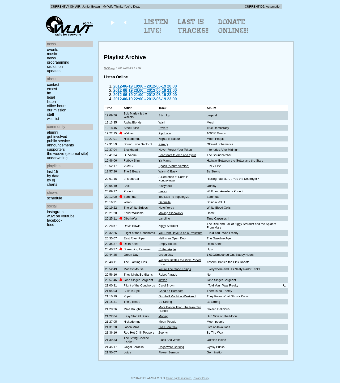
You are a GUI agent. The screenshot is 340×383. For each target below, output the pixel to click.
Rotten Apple (167, 249)
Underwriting (57, 158)
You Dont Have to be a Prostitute (180, 233)
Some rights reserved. (179, 378)
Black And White (169, 340)
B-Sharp (109, 68)
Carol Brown (166, 285)
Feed (50, 225)
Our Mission (56, 110)
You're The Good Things (174, 269)
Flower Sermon (168, 352)
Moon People (167, 321)
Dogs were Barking (171, 347)
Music (52, 54)
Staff (50, 114)
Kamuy (163, 144)
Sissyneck (165, 186)
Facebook (54, 220)
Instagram (55, 212)
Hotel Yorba (166, 207)
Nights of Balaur (169, 139)
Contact (53, 85)
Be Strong (165, 302)
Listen (51, 102)
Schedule (54, 198)
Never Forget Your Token (175, 149)
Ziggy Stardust (168, 226)
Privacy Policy (201, 378)
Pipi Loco (164, 133)
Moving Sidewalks (170, 213)
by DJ (51, 180)
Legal (51, 97)
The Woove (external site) (67, 154)
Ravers (163, 128)
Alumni (52, 132)
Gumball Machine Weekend (177, 296)
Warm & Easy (167, 171)
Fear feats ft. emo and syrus (177, 155)
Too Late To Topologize (173, 196)
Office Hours (56, 106)
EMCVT (52, 89)
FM (49, 93)
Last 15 (52, 172)
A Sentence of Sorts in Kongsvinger (173, 178)
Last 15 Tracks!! (193, 26)
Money (162, 316)
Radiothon (55, 67)
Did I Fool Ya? (167, 327)
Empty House (167, 244)
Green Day (165, 254)
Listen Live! (156, 26)
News (51, 58)
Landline (164, 218)
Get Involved (57, 137)
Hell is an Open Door (172, 238)
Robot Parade (167, 274)
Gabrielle (164, 202)
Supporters (56, 149)
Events (52, 50)
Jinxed (162, 280)
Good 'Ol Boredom (170, 291)
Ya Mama (164, 160)
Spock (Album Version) (173, 166)
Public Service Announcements (60, 143)
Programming (58, 62)
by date (53, 176)
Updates (53, 71)
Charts (52, 184)
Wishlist (53, 119)
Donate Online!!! (233, 26)
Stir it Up (164, 115)
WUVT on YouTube (61, 216)
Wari (161, 122)
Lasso (162, 191)
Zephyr (163, 332)
